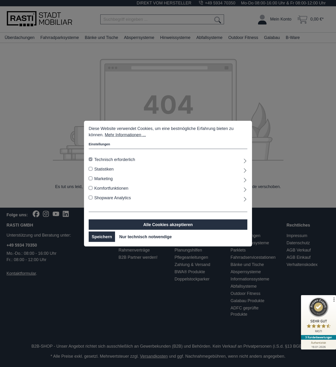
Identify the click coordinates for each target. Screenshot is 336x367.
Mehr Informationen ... (125, 134)
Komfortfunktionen (111, 188)
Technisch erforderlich (114, 159)
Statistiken (104, 169)
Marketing (103, 178)
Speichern (102, 236)
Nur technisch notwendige (145, 236)
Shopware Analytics (112, 197)
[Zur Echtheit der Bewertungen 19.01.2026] (318, 345)
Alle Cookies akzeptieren (168, 224)
